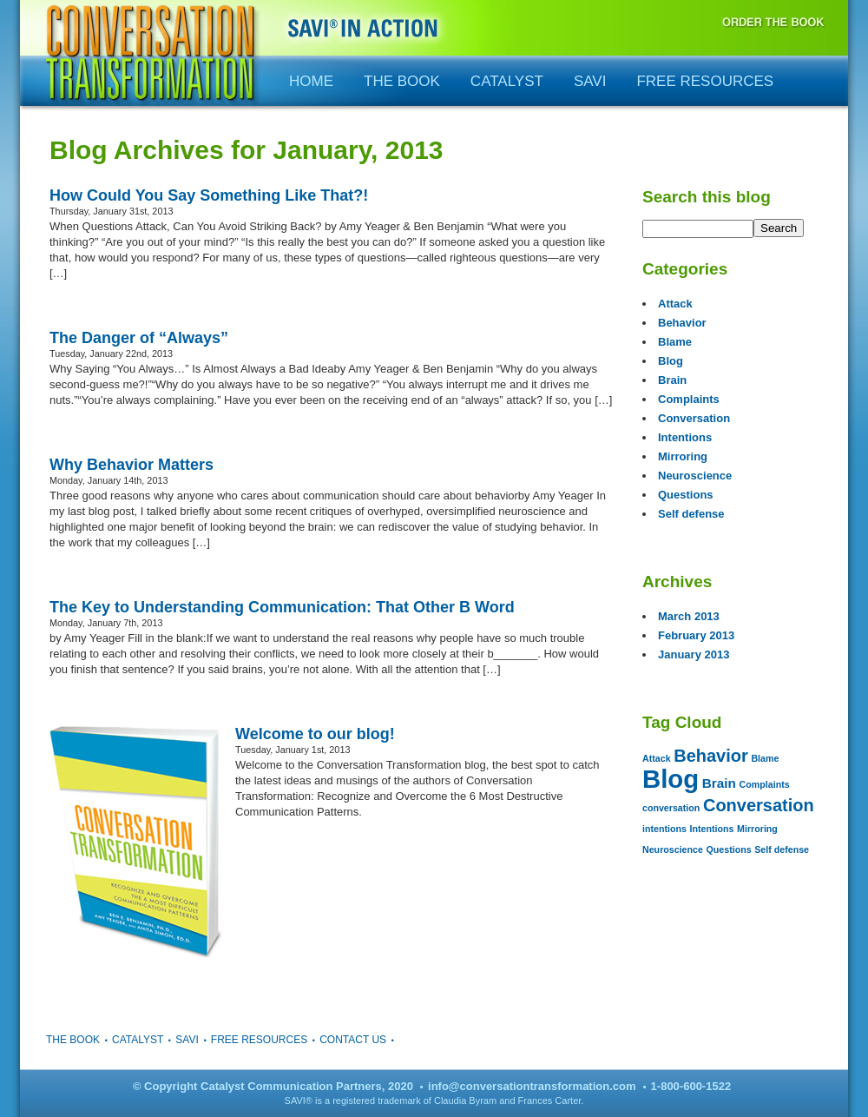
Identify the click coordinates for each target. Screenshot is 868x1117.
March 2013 (689, 616)
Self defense (691, 513)
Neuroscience (695, 475)
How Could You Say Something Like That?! (208, 195)
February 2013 (696, 635)
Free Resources (704, 81)
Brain (672, 380)
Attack (675, 303)
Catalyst (506, 81)
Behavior (682, 322)
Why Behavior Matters (131, 464)
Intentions (685, 437)
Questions (685, 494)
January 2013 (693, 654)
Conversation (694, 418)
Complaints (689, 399)
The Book (402, 81)
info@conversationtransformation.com (531, 1086)
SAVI (590, 81)
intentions (664, 828)
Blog (670, 360)
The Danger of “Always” (138, 338)
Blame (675, 341)
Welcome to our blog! (315, 734)
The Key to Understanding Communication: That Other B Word (282, 607)
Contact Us (352, 1040)
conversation (671, 808)
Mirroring (682, 456)
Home (311, 81)
